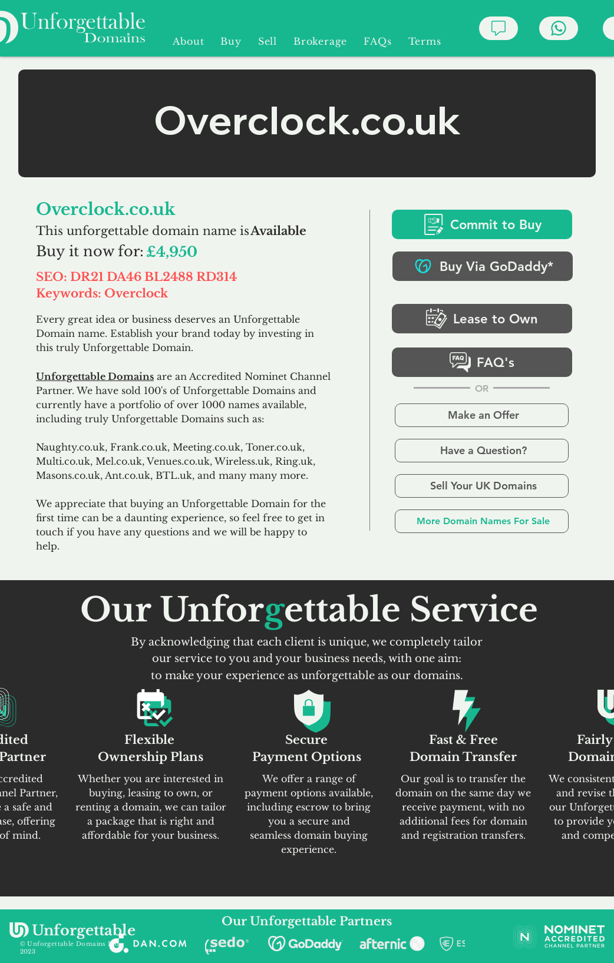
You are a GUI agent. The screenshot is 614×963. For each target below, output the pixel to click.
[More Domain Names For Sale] (482, 521)
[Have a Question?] (482, 450)
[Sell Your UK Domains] (482, 486)
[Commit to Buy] (482, 224)
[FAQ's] (482, 362)
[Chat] (498, 28)
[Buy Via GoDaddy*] (482, 266)
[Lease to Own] (482, 318)
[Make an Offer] (482, 415)
